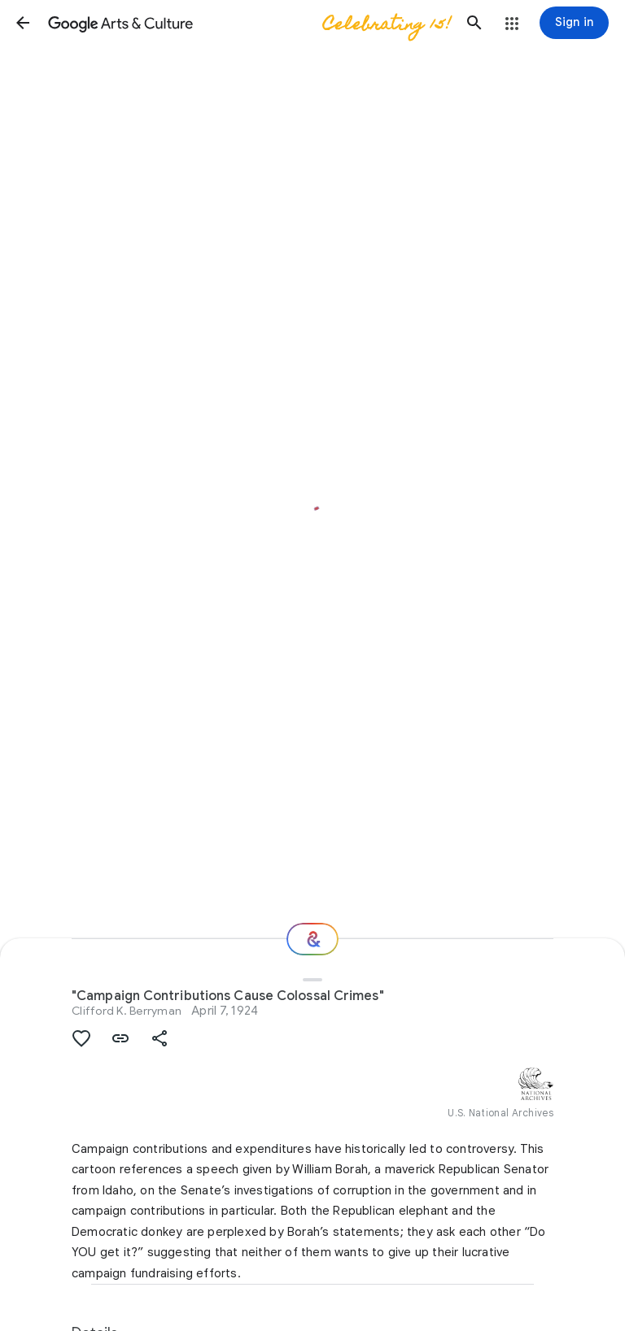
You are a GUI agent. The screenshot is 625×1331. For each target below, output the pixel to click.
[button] (22, 22)
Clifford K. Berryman (126, 1010)
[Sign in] (574, 23)
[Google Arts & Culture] (249, 23)
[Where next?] (312, 939)
